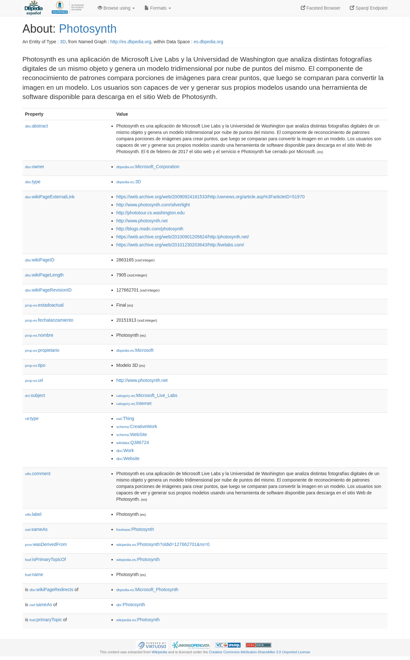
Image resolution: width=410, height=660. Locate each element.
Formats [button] (157, 8)
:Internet (134, 403)
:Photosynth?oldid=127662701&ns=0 (162, 544)
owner (34, 166)
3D (63, 41)
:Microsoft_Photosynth (147, 589)
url (34, 380)
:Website (128, 458)
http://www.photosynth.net (142, 220)
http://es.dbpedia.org (130, 41)
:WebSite (131, 434)
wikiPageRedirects (51, 589)
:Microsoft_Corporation (147, 166)
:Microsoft (134, 350)
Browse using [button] (116, 8)
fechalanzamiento (49, 320)
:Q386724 (132, 442)
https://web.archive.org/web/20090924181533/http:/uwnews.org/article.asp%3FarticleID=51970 (210, 196)
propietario (42, 350)
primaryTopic (45, 619)
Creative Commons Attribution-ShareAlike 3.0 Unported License (259, 652)
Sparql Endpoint (369, 8)
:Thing (125, 418)
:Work (125, 450)
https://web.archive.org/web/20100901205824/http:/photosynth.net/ (182, 236)
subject (35, 395)
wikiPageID (39, 259)
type (32, 181)
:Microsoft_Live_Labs (146, 395)
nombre (39, 335)
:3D (128, 181)
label (33, 514)
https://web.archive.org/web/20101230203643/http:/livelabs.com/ (180, 244)
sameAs (36, 529)
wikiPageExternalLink (50, 196)
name (34, 574)
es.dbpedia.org (208, 41)
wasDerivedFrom (46, 544)
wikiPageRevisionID (48, 290)
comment (37, 473)
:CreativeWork (136, 426)
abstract (36, 125)
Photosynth (88, 28)
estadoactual (44, 305)
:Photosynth (135, 529)
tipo (35, 365)
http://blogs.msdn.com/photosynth (149, 228)
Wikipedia (159, 652)
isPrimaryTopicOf (45, 559)
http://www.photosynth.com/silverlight (153, 204)
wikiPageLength (44, 274)
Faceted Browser (320, 8)
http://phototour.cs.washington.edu (150, 212)
